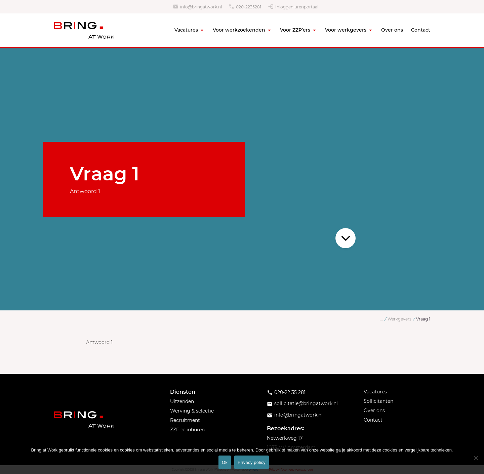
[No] (475, 458)
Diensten (182, 392)
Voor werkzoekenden (239, 30)
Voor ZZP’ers (295, 30)
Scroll (345, 238)
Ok (225, 462)
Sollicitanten (378, 401)
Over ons (392, 30)
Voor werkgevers (345, 30)
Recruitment (185, 420)
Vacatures (186, 30)
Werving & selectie (192, 411)
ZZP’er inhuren (187, 430)
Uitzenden (182, 401)
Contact (420, 30)
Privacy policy (252, 462)
